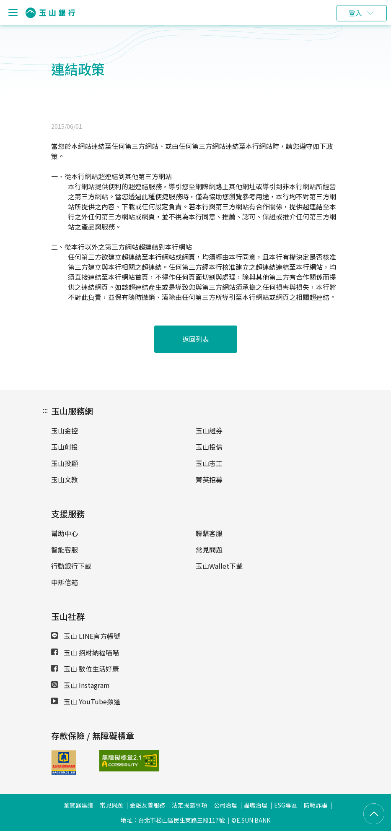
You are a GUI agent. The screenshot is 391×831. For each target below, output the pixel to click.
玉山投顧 (64, 463)
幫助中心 (64, 533)
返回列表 (195, 339)
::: (45, 410)
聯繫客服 (209, 533)
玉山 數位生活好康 (85, 669)
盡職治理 (255, 805)
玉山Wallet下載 (219, 566)
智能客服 (64, 549)
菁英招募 (209, 479)
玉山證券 (209, 430)
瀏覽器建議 (78, 805)
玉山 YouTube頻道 (85, 701)
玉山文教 (64, 479)
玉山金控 (64, 430)
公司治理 (225, 805)
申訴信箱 (64, 582)
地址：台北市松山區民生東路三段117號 (173, 820)
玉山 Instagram (80, 685)
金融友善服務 (147, 805)
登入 (355, 13)
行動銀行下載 (71, 566)
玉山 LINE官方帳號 (85, 636)
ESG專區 (285, 805)
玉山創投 (64, 447)
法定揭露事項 (189, 805)
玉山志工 (209, 463)
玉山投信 (209, 447)
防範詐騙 (315, 805)
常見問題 (209, 549)
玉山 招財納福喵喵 (85, 652)
